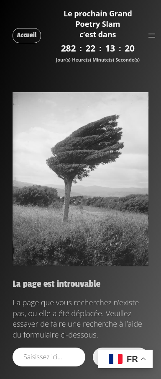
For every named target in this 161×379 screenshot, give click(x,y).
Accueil (27, 35)
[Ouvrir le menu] (152, 36)
